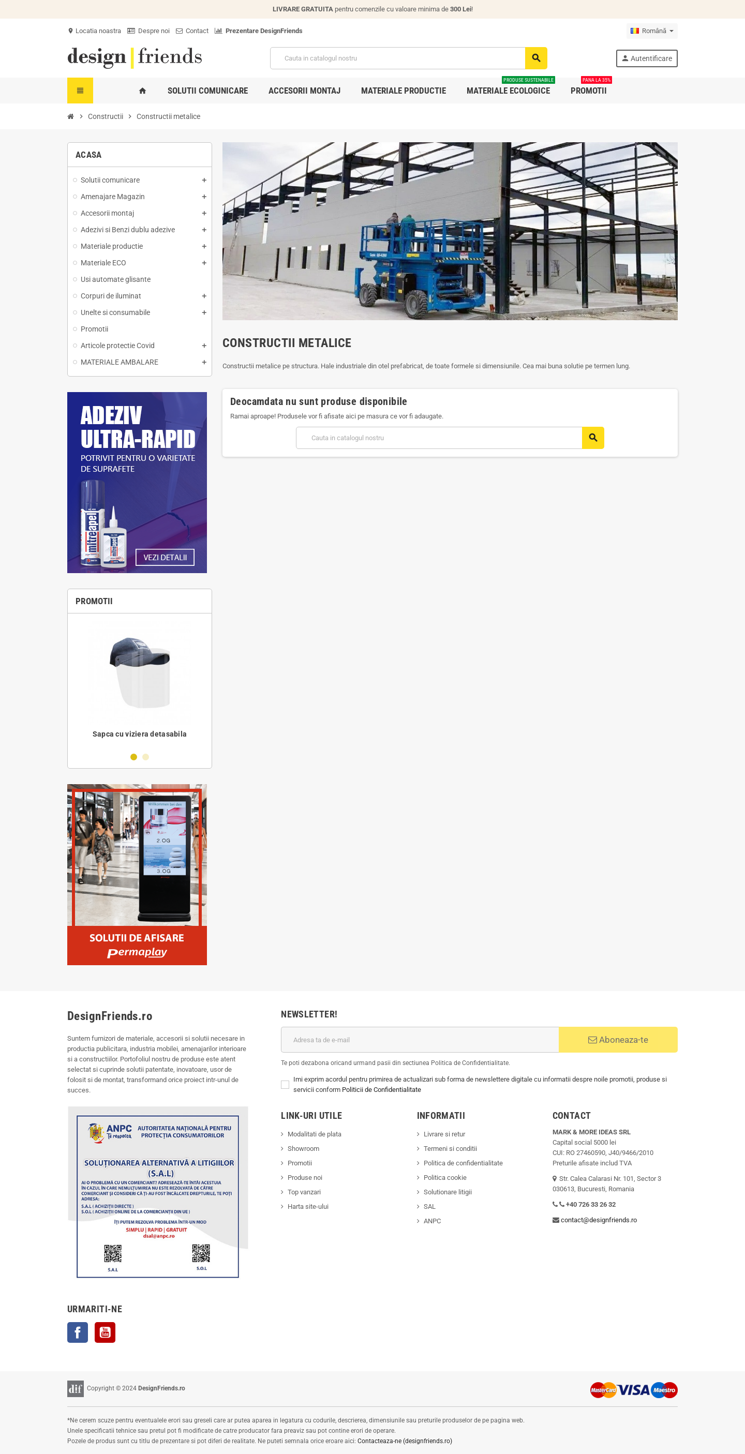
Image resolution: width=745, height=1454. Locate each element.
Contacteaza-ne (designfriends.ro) (404, 1441)
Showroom (303, 1148)
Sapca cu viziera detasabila (140, 734)
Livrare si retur (444, 1134)
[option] (140, 682)
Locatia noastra (94, 31)
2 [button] (145, 757)
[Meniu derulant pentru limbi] (652, 31)
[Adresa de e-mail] (420, 1040)
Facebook (77, 1332)
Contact (192, 31)
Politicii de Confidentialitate (381, 1089)
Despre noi (148, 31)
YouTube (105, 1332)
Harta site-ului (308, 1206)
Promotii (300, 1163)
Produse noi (305, 1177)
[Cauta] (408, 58)
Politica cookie (445, 1177)
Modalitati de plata (314, 1134)
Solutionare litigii (448, 1192)
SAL (430, 1206)
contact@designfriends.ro (599, 1220)
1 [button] (133, 757)
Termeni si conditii (450, 1148)
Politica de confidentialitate (463, 1163)
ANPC (432, 1221)
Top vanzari (304, 1192)
